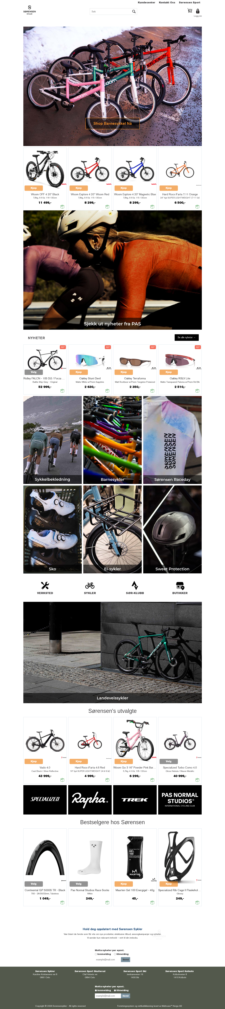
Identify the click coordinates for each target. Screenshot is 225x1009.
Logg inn (198, 16)
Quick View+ (51, 186)
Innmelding (104, 954)
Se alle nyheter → (187, 337)
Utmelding (122, 954)
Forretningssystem (125, 1006)
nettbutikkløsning (145, 1006)
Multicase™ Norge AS (172, 1006)
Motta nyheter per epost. (109, 950)
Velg (33, 372)
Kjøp (34, 188)
